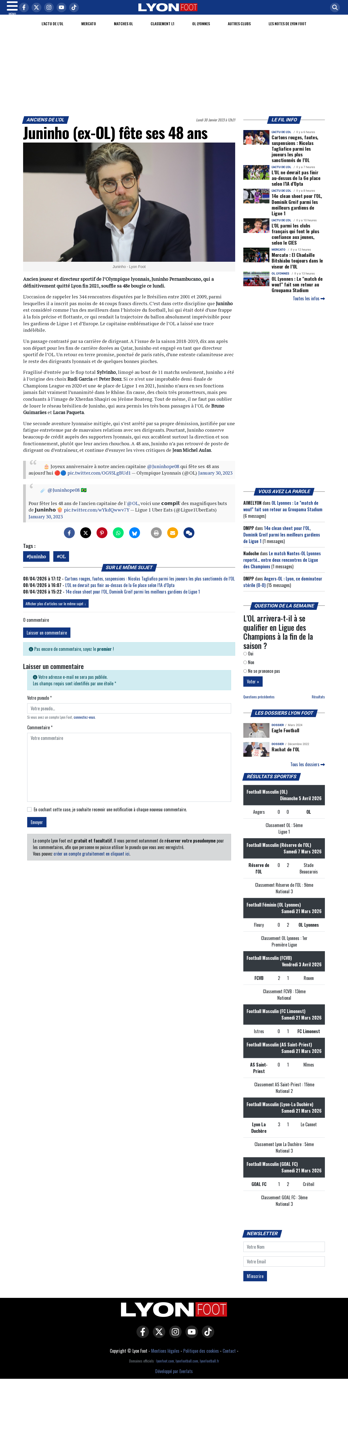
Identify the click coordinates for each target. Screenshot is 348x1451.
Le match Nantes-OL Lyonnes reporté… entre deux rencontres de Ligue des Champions (282, 566)
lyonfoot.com (165, 1367)
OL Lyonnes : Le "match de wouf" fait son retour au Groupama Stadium (297, 291)
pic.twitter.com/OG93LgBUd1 (99, 479)
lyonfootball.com (187, 1367)
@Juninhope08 (163, 473)
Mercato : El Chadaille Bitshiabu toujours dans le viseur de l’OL (297, 267)
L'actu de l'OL (52, 30)
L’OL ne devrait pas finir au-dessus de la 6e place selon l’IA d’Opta (120, 591)
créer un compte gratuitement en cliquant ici (91, 860)
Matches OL (123, 30)
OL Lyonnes (201, 30)
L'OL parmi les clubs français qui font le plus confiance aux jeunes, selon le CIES (295, 240)
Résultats (318, 703)
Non (248, 668)
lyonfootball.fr (209, 1367)
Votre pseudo (39, 704)
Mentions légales (165, 1357)
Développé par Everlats (174, 1377)
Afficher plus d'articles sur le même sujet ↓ (56, 610)
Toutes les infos (309, 305)
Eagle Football (285, 736)
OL (62, 563)
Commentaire (39, 734)
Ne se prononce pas (261, 677)
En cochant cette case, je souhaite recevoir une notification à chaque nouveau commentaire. (110, 816)
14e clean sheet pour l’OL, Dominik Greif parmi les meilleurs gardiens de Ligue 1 (133, 598)
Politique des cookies (201, 1357)
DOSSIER (278, 731)
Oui (248, 660)
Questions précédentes (259, 703)
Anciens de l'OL (45, 126)
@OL (132, 510)
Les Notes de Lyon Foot (287, 30)
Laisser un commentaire (47, 639)
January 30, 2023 (215, 479)
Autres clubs (239, 30)
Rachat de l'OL (286, 755)
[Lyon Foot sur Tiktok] (206, 1342)
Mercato (88, 30)
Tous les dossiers (307, 771)
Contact (229, 1357)
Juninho (37, 563)
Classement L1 (162, 30)
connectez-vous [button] (84, 723)
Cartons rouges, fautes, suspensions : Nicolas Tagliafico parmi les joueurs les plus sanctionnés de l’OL (150, 585)
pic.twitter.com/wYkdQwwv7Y (96, 516)
